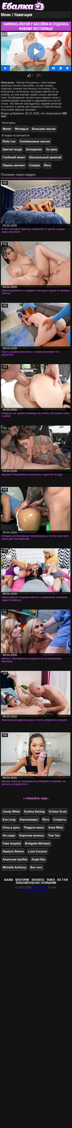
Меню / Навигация (16, 14)
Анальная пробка (15, 859)
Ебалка (8, 880)
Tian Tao (54, 835)
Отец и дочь (11, 827)
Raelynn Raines (13, 851)
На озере (9, 835)
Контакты (38, 880)
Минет (7, 128)
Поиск (51, 880)
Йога (47, 165)
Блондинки (34, 149)
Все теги (36, 867)
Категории (22, 880)
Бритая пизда (12, 149)
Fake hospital (12, 843)
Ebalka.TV (39, 887)
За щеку (51, 149)
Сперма (34, 165)
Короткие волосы (31, 835)
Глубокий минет (14, 157)
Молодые (21, 128)
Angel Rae (38, 859)
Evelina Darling (34, 811)
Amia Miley (55, 827)
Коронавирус (29, 819)
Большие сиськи (43, 128)
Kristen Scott (58, 811)
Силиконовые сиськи (35, 141)
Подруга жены (34, 827)
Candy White (11, 811)
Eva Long (9, 819)
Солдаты (59, 819)
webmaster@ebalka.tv (36, 890)
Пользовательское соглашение (36, 883)
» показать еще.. (36, 798)
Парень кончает (14, 165)
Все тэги (62, 880)
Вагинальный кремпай (45, 157)
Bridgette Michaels (37, 843)
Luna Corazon (37, 851)
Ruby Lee (9, 141)
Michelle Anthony (14, 867)
